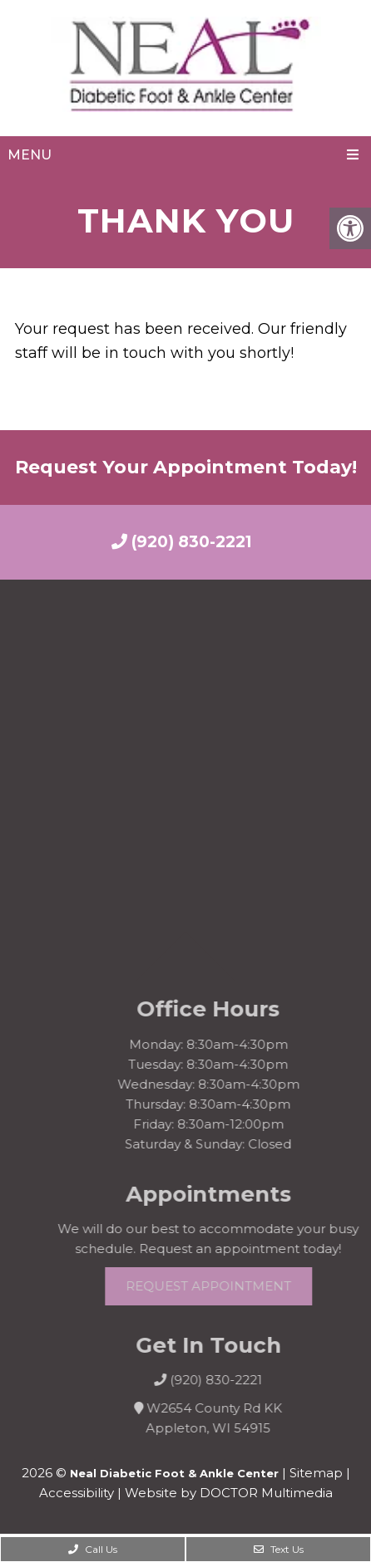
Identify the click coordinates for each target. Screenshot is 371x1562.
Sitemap (316, 1473)
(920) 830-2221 (181, 541)
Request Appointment (223, 1286)
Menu (29, 155)
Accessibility (76, 1493)
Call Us (92, 1549)
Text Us (279, 1549)
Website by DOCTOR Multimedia (229, 1493)
